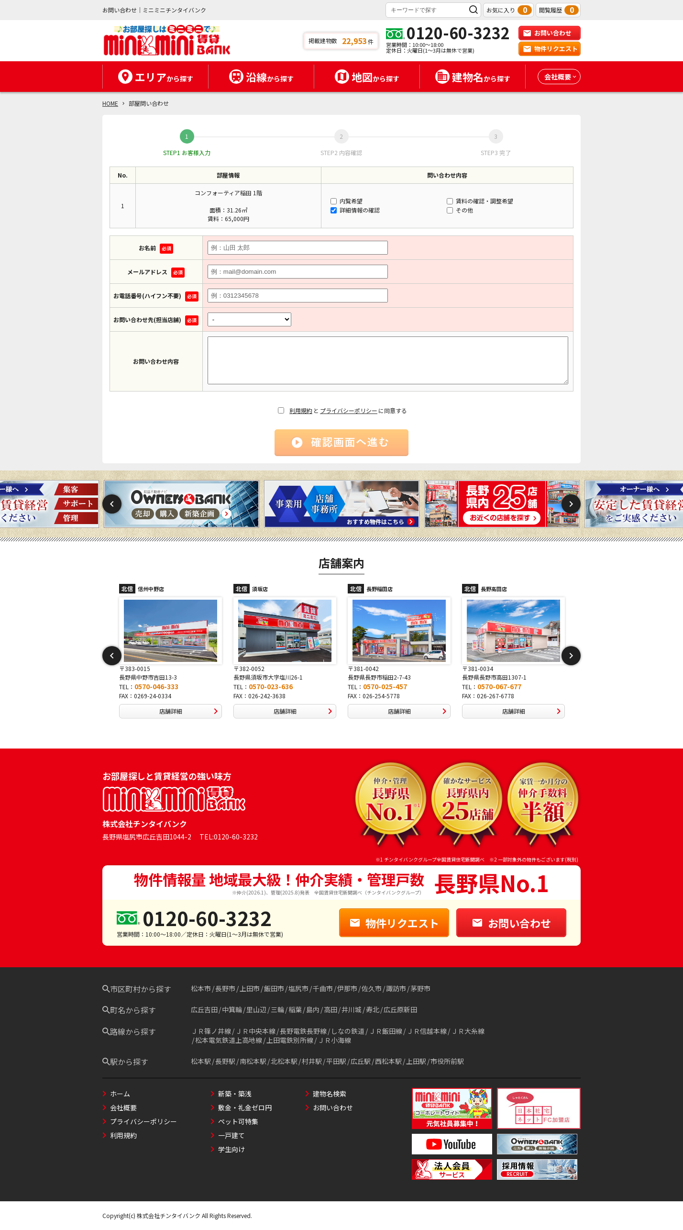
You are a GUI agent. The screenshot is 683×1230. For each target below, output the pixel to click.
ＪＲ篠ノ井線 (211, 1031)
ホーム (120, 1093)
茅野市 (420, 988)
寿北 (372, 1009)
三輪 (277, 1009)
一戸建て (231, 1135)
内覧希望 (346, 201)
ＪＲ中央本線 (255, 1031)
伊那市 (347, 988)
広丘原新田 (400, 1009)
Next (571, 504)
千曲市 (323, 988)
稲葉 (295, 1009)
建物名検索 (329, 1093)
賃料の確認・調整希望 (480, 201)
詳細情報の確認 (355, 210)
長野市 (225, 988)
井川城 (352, 1009)
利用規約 (300, 410)
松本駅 (201, 1061)
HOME (110, 103)
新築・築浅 (235, 1093)
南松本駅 (253, 1061)
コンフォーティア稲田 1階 (228, 193)
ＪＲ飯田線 (385, 1031)
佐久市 (372, 988)
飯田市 (274, 988)
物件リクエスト (550, 48)
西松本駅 (388, 1061)
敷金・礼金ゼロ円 (245, 1107)
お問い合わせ (547, 32)
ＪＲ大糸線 (468, 1031)
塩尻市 (298, 988)
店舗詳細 (190, 711)
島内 (312, 1009)
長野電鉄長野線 (303, 1031)
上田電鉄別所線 (289, 1040)
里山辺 (256, 1009)
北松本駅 (284, 1061)
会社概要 (123, 1107)
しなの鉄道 (347, 1031)
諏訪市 (396, 988)
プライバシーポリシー (348, 410)
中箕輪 (232, 1009)
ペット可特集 (238, 1121)
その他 (460, 210)
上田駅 (416, 1061)
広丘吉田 (204, 1009)
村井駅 (312, 1061)
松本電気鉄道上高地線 (228, 1040)
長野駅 (225, 1061)
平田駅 (336, 1061)
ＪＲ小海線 (334, 1040)
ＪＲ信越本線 (427, 1031)
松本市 (201, 988)
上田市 (250, 988)
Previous (111, 504)
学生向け (231, 1149)
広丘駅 (361, 1061)
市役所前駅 (447, 1061)
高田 (330, 1009)
